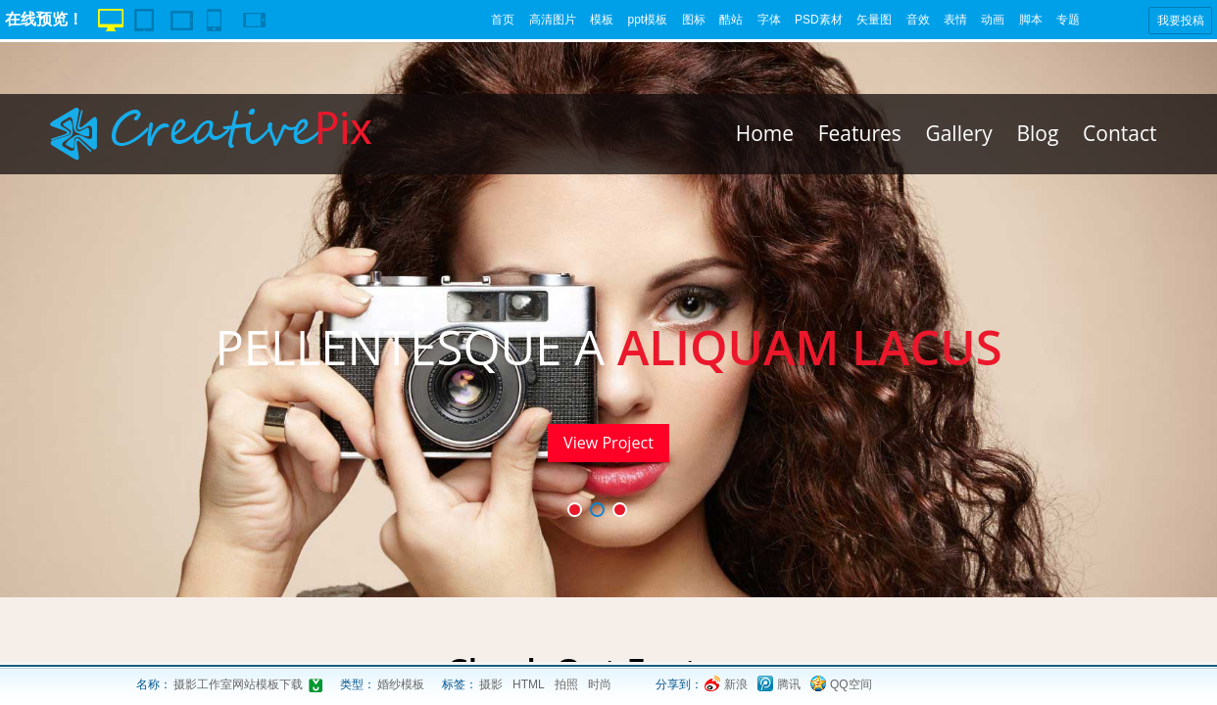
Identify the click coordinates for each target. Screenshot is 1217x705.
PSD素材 (819, 19)
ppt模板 (647, 19)
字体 (769, 19)
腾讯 (789, 684)
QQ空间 (851, 684)
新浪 (736, 684)
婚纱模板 (400, 684)
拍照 (566, 684)
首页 (502, 19)
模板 (601, 19)
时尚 (599, 684)
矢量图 (874, 19)
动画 (992, 19)
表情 (955, 19)
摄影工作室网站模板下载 (238, 684)
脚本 (1031, 19)
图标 (694, 19)
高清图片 (552, 19)
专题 (1068, 19)
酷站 (731, 19)
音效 (918, 19)
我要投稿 (1180, 20)
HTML (528, 684)
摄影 (491, 684)
